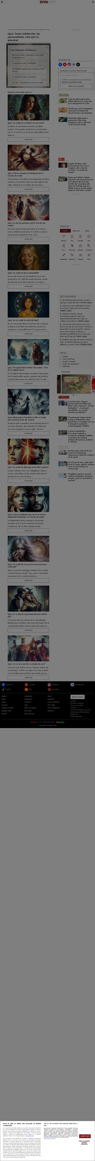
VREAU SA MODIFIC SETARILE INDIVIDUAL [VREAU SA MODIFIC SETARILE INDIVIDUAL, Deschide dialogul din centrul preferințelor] (84, 1143)
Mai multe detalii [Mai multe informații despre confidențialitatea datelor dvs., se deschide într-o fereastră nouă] (30, 1135)
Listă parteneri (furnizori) (50, 1138)
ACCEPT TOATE (85, 1136)
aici (25, 1149)
